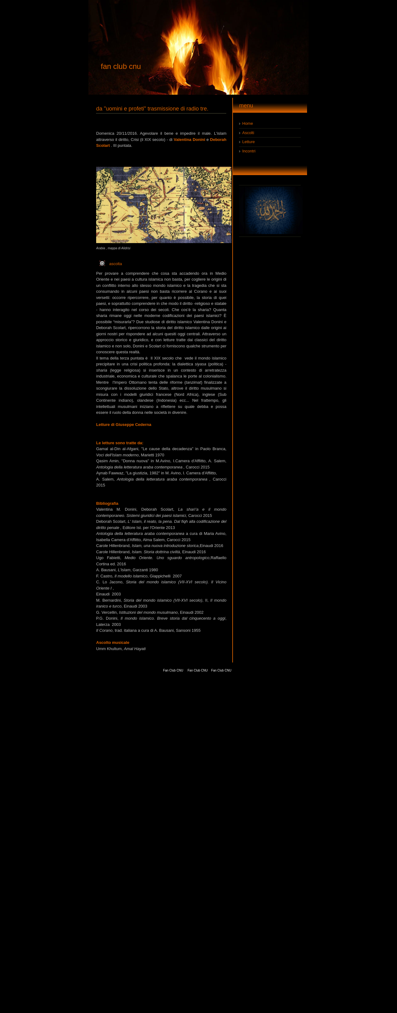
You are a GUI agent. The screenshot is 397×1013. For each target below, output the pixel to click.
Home (247, 123)
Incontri (249, 151)
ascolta (115, 263)
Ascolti (248, 132)
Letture (248, 141)
